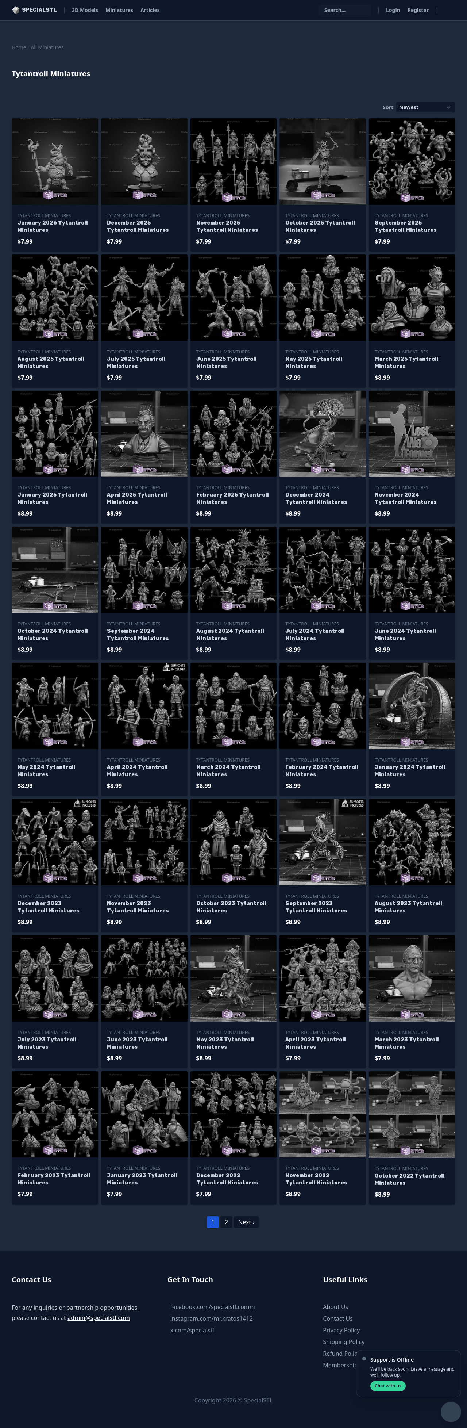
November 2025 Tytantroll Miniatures (227, 226)
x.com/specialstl (192, 1330)
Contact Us (337, 1318)
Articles (150, 10)
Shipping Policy (343, 1342)
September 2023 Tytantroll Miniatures (316, 907)
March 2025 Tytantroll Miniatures (407, 363)
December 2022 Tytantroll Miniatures (227, 1179)
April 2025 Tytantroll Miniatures (137, 498)
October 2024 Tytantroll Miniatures (53, 635)
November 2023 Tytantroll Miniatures (138, 907)
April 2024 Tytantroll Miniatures (137, 771)
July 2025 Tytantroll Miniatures (136, 363)
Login (393, 10)
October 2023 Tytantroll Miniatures (231, 907)
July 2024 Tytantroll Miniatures (315, 635)
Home (19, 47)
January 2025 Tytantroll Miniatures (53, 498)
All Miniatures (47, 47)
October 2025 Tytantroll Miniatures (320, 226)
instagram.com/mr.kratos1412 (211, 1318)
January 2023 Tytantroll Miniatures (142, 1179)
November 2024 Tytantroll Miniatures (406, 498)
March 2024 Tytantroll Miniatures (228, 771)
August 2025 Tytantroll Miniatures (51, 363)
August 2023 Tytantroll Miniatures (408, 907)
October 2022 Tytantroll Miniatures (410, 1179)
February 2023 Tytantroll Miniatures (54, 1179)
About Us (335, 1307)
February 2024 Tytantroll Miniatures (322, 771)
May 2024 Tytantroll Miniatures (47, 771)
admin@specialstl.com (98, 1318)
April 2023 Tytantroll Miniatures (315, 1043)
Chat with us (388, 1386)
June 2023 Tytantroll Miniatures (137, 1043)
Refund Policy (341, 1353)
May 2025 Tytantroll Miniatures (314, 363)
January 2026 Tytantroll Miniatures (53, 226)
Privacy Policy (341, 1330)
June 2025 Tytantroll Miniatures (226, 363)
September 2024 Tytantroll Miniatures (138, 635)
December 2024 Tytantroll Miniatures (316, 498)
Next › (246, 1222)
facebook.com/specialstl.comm (212, 1307)
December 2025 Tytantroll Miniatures (138, 226)
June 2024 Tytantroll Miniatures (405, 635)
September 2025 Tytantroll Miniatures (406, 226)
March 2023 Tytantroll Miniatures (407, 1043)
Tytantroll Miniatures (44, 216)
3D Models (85, 10)
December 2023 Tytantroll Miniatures (49, 907)
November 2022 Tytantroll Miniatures (316, 1179)
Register (418, 10)
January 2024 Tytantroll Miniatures (410, 771)
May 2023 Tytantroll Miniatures (225, 1043)
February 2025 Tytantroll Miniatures (232, 498)
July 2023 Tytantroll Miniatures (47, 1043)
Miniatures (119, 10)
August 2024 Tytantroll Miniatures (230, 635)
